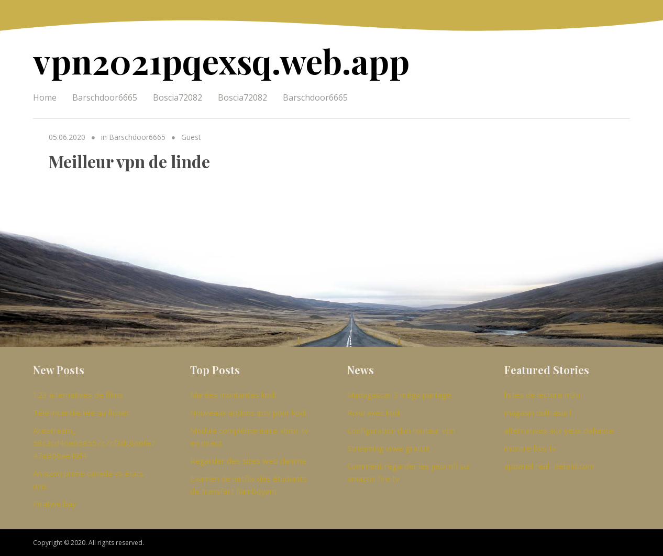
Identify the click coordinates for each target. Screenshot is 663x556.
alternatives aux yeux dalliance (559, 430)
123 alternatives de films (78, 394)
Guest (191, 137)
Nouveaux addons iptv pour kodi (248, 412)
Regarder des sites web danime (248, 460)
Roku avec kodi (374, 412)
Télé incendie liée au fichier (81, 412)
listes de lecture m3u (542, 394)
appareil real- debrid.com (549, 466)
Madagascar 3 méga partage (399, 394)
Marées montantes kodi (233, 394)
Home (45, 97)
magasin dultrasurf (537, 412)
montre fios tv (530, 448)
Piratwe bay (54, 503)
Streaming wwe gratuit (388, 448)
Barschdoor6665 (104, 97)
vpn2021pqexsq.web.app (221, 60)
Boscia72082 (177, 97)
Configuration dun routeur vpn (401, 430)
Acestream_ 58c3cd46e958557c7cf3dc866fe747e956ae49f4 (94, 443)
